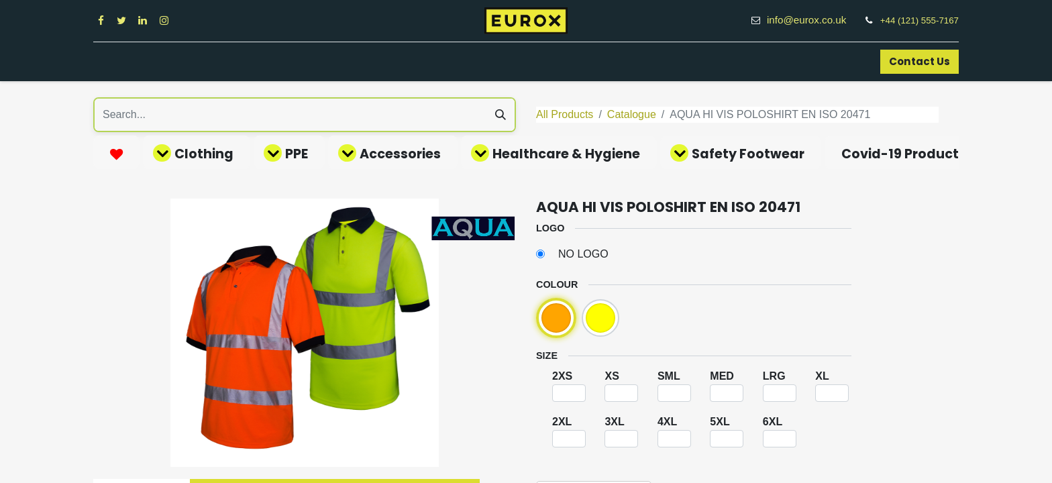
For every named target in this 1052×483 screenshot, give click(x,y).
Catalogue (631, 114)
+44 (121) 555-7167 (919, 20)
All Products (564, 114)
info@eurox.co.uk (814, 19)
